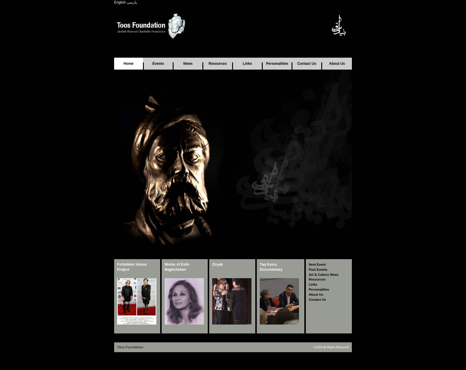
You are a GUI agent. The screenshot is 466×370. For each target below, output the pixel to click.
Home (128, 64)
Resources (218, 64)
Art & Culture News (324, 274)
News (188, 64)
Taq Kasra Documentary (271, 267)
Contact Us (306, 64)
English (120, 2)
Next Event (317, 264)
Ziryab (217, 264)
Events (158, 64)
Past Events (318, 269)
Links (247, 64)
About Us (337, 64)
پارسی (132, 2)
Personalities (277, 64)
